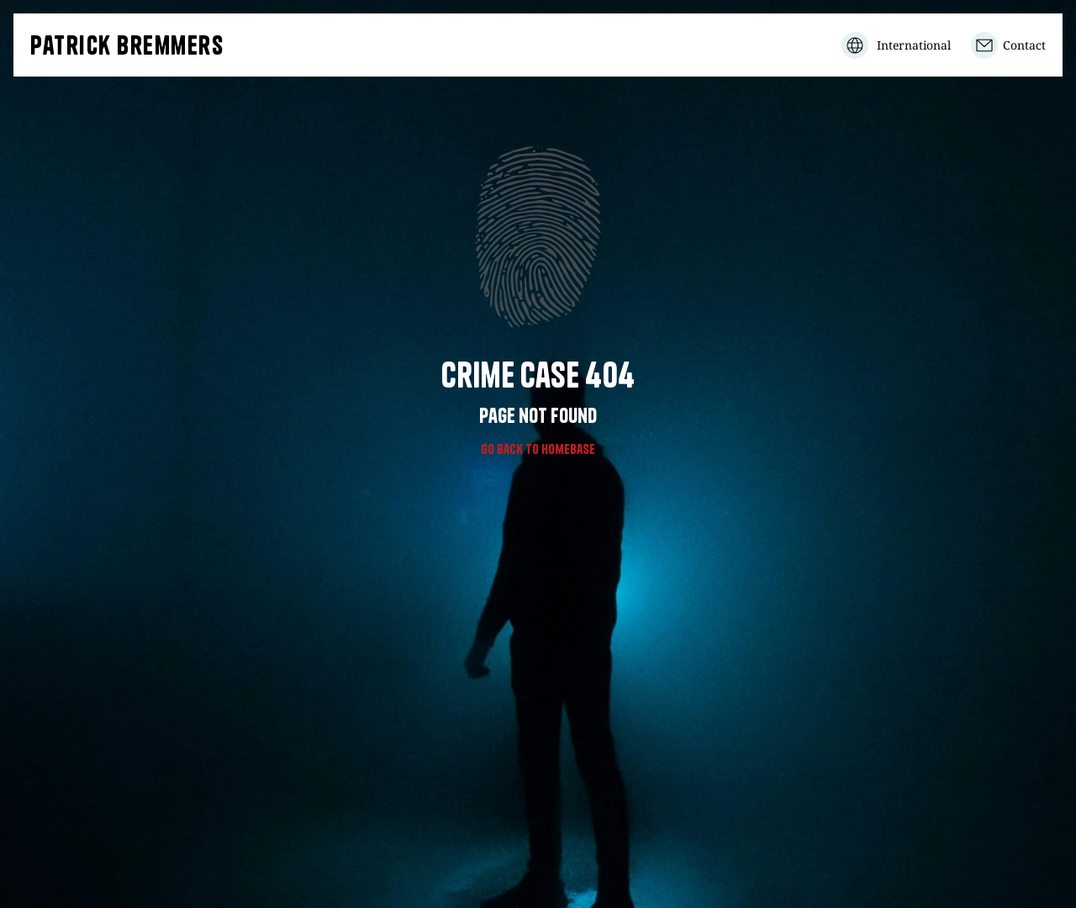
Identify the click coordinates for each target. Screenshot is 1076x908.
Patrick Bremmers (127, 45)
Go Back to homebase (538, 449)
